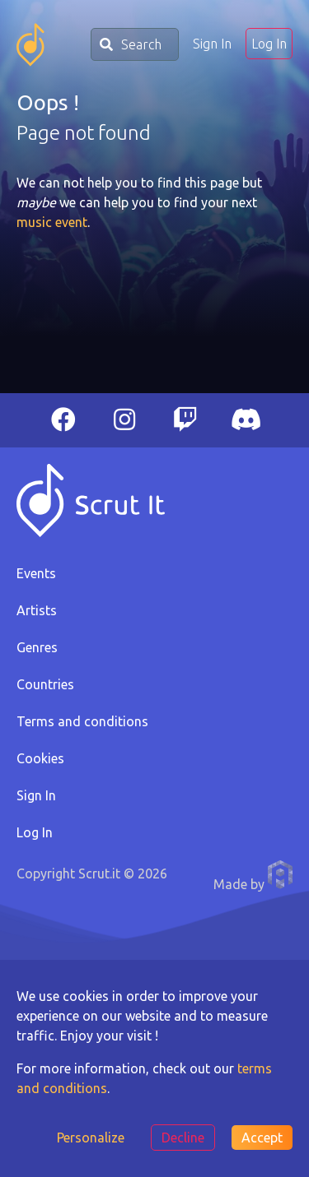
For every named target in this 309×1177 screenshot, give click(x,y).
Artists (36, 610)
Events (36, 573)
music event (51, 222)
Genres (37, 647)
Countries (45, 684)
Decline (183, 1137)
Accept (262, 1137)
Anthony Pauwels (280, 874)
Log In (269, 43)
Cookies (40, 758)
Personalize (90, 1137)
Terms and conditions (82, 721)
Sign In (212, 43)
